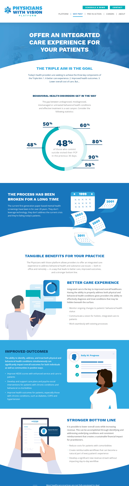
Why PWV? (78, 14)
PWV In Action (94, 14)
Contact (117, 7)
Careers (110, 14)
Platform (63, 14)
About (122, 14)
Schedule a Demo (95, 7)
